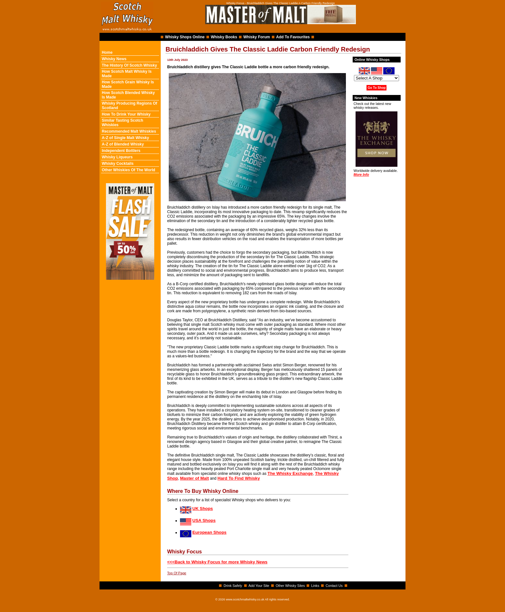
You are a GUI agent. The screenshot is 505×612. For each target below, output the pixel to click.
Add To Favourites (293, 37)
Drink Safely (233, 586)
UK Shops (202, 508)
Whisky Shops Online (185, 37)
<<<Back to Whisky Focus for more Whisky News (217, 562)
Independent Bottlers (121, 150)
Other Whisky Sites (290, 586)
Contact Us (334, 586)
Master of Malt (194, 478)
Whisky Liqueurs (117, 157)
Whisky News (114, 59)
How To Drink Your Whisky (126, 114)
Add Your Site (258, 586)
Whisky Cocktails (118, 163)
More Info (361, 174)
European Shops (209, 532)
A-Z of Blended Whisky (123, 144)
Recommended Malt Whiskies (129, 131)
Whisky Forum (256, 37)
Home (107, 52)
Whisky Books (224, 37)
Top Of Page (176, 573)
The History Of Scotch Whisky (129, 65)
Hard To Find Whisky (238, 478)
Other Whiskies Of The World (128, 170)
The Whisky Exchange (290, 473)
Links (315, 586)
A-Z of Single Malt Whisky (125, 138)
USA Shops (203, 520)
